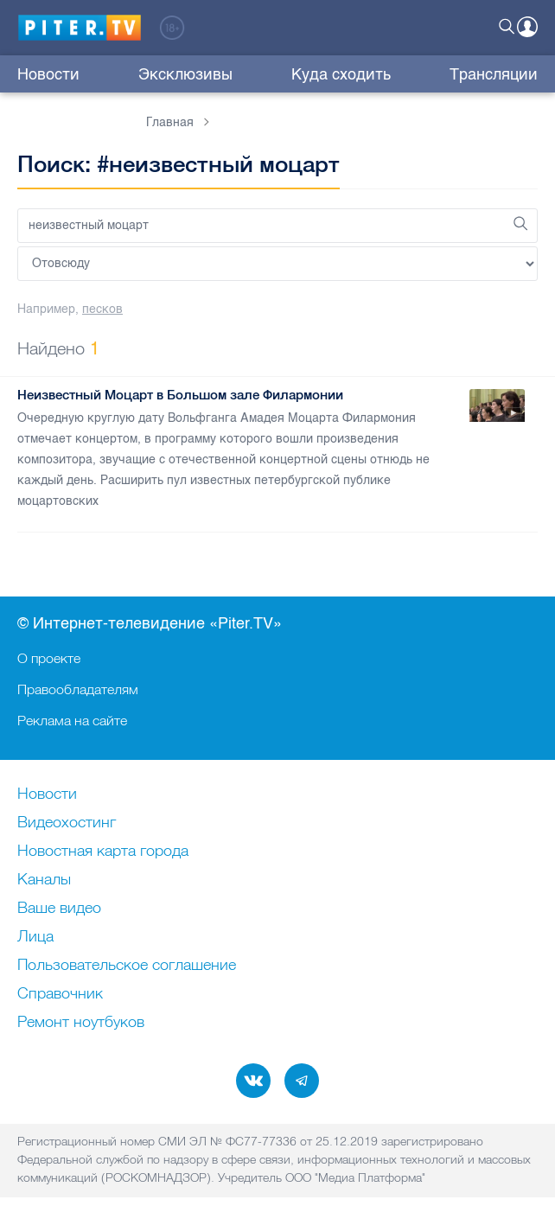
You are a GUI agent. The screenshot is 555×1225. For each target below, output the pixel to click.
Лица (35, 937)
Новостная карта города (102, 851)
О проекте (48, 658)
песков (102, 309)
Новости (48, 74)
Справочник (60, 994)
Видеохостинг (66, 823)
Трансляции (494, 74)
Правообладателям (77, 689)
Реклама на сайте (72, 720)
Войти (527, 26)
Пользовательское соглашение (126, 965)
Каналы (44, 880)
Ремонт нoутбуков (80, 1022)
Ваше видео (59, 908)
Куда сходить (341, 74)
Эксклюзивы (185, 74)
